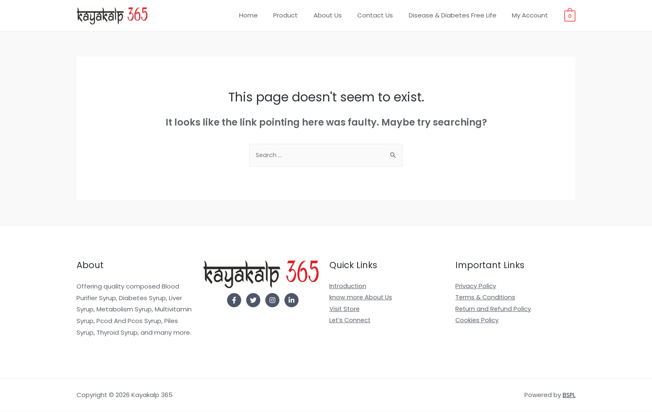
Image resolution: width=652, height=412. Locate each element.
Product (299, 15)
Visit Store (345, 310)
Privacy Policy (475, 287)
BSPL (568, 395)
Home (265, 15)
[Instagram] (272, 301)
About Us (338, 15)
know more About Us (361, 298)
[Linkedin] (291, 301)
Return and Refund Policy (493, 310)
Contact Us (383, 15)
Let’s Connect (351, 321)
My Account (532, 15)
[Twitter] (253, 301)
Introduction (348, 287)
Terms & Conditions (485, 298)
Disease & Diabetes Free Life (457, 15)
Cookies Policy (477, 321)
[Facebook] (234, 301)
